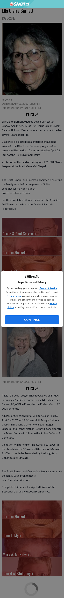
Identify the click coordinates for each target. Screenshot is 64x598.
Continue (32, 319)
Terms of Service (48, 288)
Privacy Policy (13, 295)
